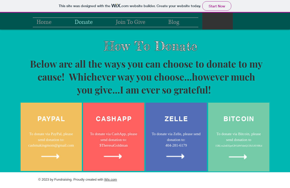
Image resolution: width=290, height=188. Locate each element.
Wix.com (110, 179)
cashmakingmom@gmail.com (51, 145)
